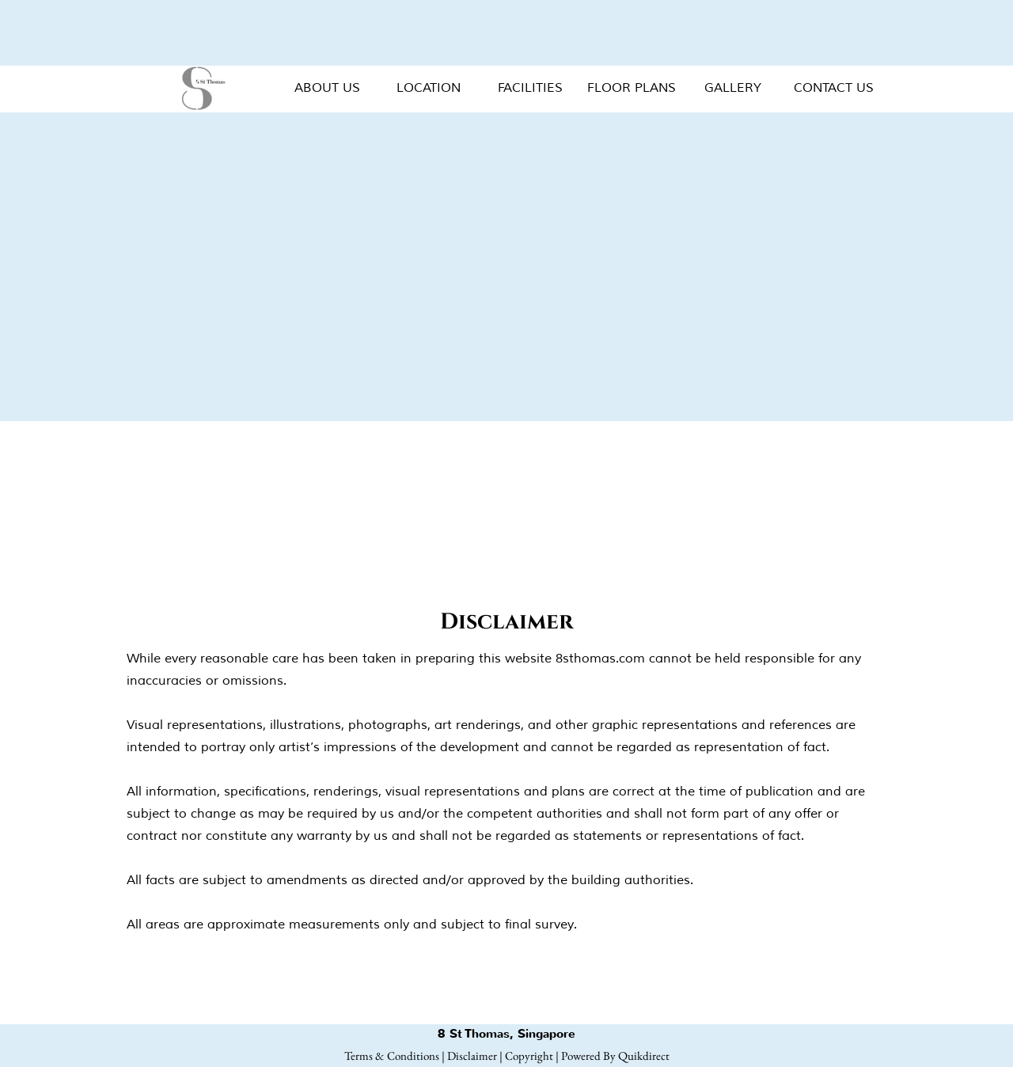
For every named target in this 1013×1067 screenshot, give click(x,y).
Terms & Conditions (391, 1055)
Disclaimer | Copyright (500, 1055)
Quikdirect (644, 1055)
